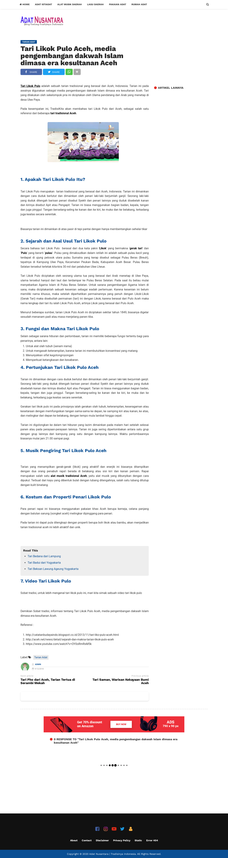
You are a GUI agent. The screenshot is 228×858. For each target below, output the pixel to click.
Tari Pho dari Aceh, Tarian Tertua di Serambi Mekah (47, 681)
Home (25, 4)
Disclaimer (102, 840)
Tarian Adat (40, 657)
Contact (87, 840)
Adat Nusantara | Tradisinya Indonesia (112, 853)
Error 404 (152, 840)
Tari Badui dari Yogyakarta (44, 562)
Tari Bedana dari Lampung (44, 556)
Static (138, 840)
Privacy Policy (121, 840)
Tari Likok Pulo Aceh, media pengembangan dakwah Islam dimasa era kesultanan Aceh (71, 56)
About (73, 840)
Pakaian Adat (117, 4)
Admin (38, 664)
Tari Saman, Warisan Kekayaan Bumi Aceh (120, 681)
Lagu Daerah (95, 4)
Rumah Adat (139, 4)
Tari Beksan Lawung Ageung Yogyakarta (53, 569)
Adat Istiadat (43, 4)
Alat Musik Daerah (69, 4)
